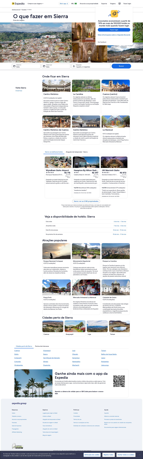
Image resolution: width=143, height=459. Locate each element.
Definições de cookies (92, 455)
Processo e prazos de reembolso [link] (113, 419)
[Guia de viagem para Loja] (97, 328)
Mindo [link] (45, 362)
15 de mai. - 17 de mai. (119, 234)
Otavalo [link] (75, 354)
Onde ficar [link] (18, 91)
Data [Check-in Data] (18, 67)
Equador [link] (24, 9)
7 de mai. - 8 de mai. (120, 226)
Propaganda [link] (15, 429)
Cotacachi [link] (17, 358)
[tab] (53, 152)
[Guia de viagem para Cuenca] (52, 328)
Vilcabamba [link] (18, 365)
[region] (71, 455)
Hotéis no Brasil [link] (47, 416)
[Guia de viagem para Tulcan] (119, 328)
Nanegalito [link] (76, 362)
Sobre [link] (13, 413)
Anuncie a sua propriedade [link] (19, 419)
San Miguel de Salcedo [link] (51, 358)
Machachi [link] (75, 365)
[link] (114, 42)
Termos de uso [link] (77, 419)
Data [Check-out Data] (47, 67)
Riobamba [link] (105, 362)
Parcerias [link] (14, 422)
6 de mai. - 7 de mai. (120, 221)
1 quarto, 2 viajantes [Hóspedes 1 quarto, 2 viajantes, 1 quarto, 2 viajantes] (83, 67)
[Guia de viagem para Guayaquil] (75, 328)
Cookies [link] (75, 413)
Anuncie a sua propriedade (89, 3)
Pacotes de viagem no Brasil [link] (50, 422)
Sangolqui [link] (76, 358)
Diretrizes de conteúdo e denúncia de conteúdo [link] (86, 426)
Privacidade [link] (76, 416)
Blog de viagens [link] (47, 435)
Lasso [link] (103, 358)
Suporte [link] (106, 413)
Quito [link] (16, 354)
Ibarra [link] (45, 354)
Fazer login (127, 3)
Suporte (104, 3)
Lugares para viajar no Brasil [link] (50, 413)
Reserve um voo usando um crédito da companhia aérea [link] (117, 423)
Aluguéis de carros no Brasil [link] (50, 429)
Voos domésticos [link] (47, 426)
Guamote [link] (46, 365)
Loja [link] (73, 351)
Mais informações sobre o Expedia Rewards (114, 35)
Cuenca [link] (17, 351)
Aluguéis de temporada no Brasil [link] (51, 419)
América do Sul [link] (16, 9)
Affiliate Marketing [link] (17, 432)
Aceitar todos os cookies (126, 455)
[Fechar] (140, 454)
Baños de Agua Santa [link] (108, 354)
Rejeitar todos (109, 455)
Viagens (113, 3)
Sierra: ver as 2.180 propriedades (86, 201)
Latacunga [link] (105, 365)
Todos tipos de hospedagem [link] (50, 432)
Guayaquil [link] (47, 351)
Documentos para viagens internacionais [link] (115, 427)
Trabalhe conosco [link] (16, 416)
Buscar (121, 66)
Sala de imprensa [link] (16, 426)
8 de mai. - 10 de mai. (119, 230)
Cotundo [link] (17, 362)
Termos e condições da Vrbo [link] (81, 422)
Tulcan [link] (103, 351)
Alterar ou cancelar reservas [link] (111, 416)
